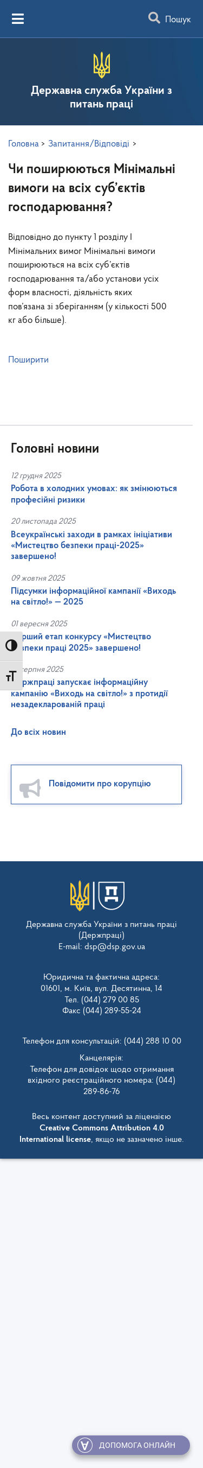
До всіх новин (38, 732)
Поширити (28, 360)
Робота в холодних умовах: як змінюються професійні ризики (94, 494)
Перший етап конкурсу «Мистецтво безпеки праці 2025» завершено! (81, 642)
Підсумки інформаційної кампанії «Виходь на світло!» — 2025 (93, 597)
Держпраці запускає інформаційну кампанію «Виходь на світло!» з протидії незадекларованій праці (89, 693)
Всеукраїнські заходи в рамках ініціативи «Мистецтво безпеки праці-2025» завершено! (91, 546)
